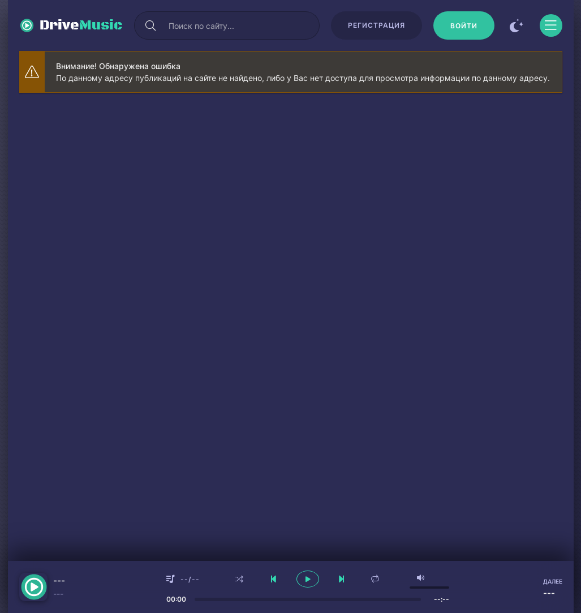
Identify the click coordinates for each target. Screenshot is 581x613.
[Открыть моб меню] (551, 25)
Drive (81, 25)
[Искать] (151, 25)
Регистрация (376, 25)
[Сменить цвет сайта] (517, 25)
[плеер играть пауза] (307, 579)
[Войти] (463, 25)
